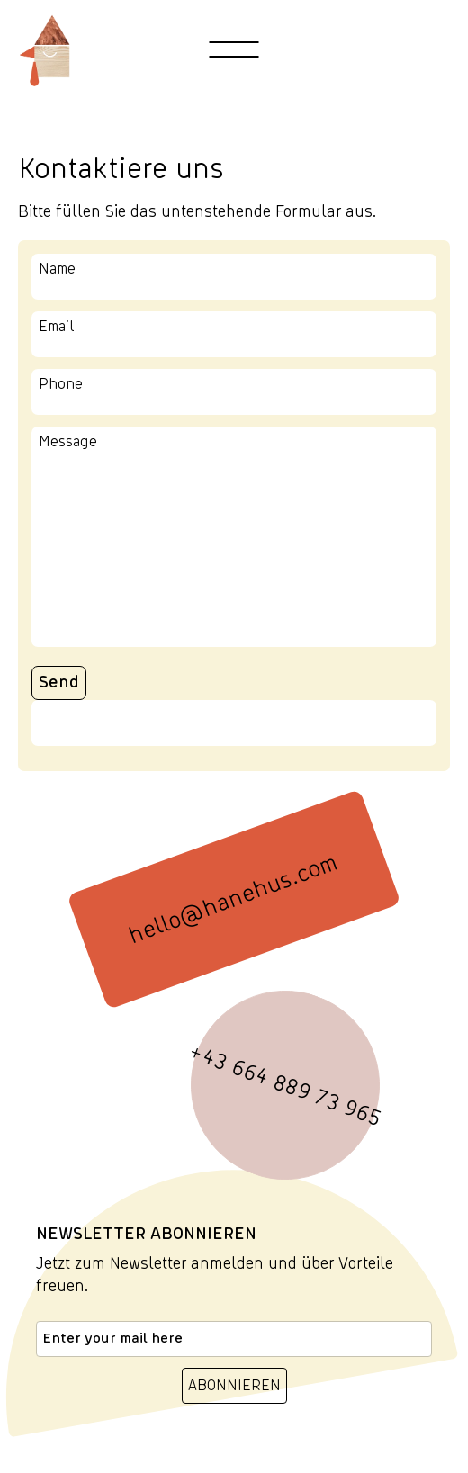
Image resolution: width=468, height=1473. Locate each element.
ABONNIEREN (234, 1386)
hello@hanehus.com (234, 899)
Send (59, 683)
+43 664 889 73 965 (285, 1085)
